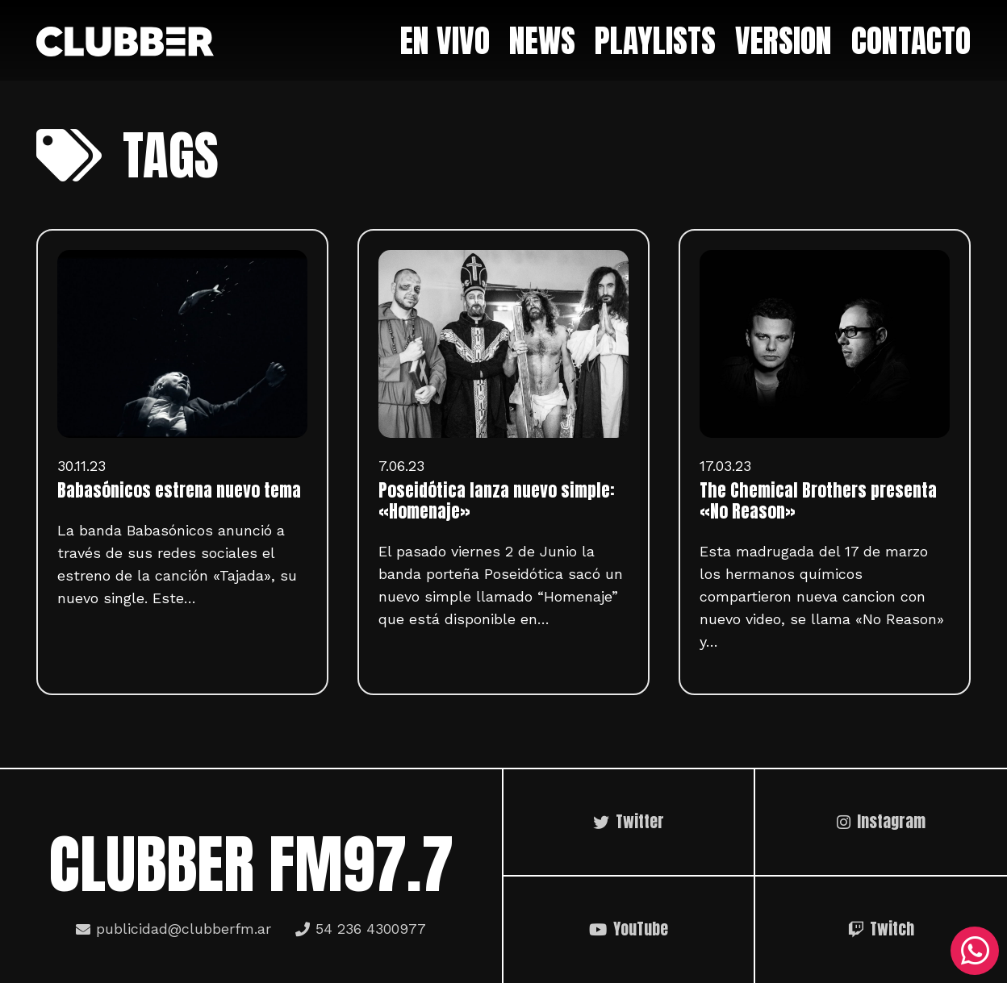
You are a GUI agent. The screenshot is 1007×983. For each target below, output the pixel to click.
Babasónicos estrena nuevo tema (179, 490)
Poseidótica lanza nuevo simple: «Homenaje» (496, 500)
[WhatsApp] (975, 951)
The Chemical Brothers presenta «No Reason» (818, 500)
